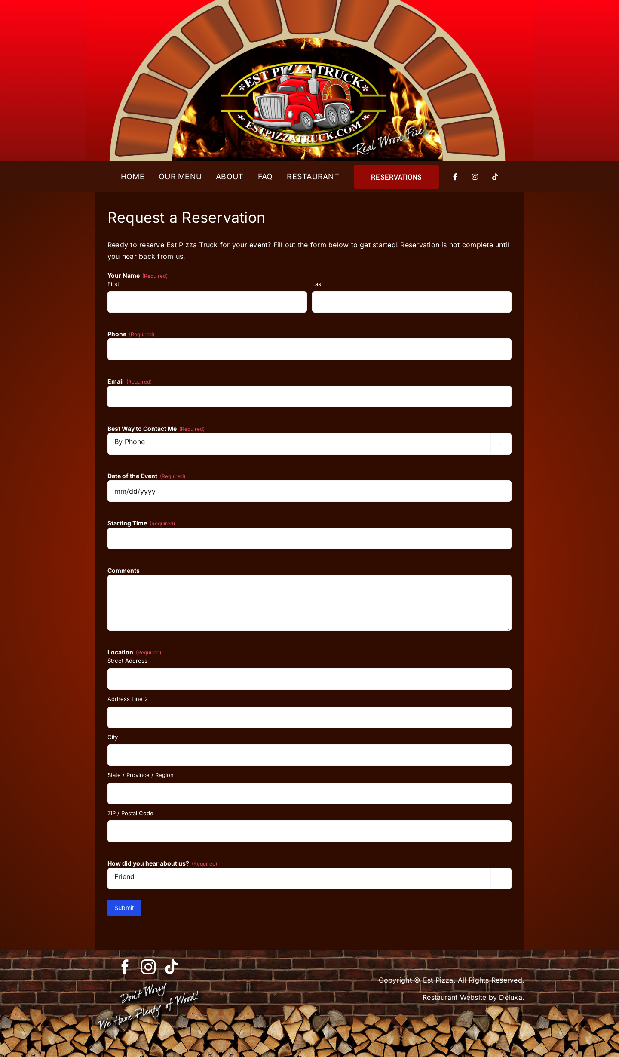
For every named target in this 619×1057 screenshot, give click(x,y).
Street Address (127, 660)
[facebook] (125, 966)
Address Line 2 (127, 698)
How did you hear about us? (162, 863)
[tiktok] (171, 966)
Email (129, 381)
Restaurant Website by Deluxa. (473, 997)
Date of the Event (146, 476)
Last (317, 283)
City (112, 737)
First (113, 283)
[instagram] (148, 966)
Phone (130, 334)
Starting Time (141, 523)
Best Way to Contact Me (156, 429)
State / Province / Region (140, 774)
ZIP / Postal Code (130, 813)
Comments (123, 570)
